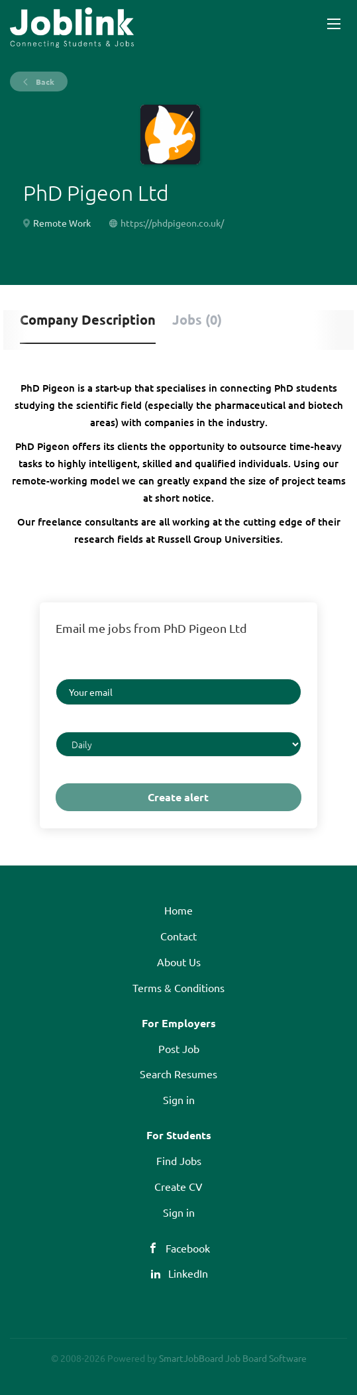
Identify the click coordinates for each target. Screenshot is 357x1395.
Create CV (178, 1186)
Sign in (179, 1099)
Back (44, 81)
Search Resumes (178, 1073)
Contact (178, 935)
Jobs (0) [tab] (197, 319)
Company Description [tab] (88, 319)
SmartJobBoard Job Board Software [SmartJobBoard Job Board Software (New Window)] (233, 1358)
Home (178, 910)
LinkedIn (188, 1273)
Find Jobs (178, 1160)
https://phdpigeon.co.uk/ (172, 223)
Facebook (188, 1248)
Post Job (178, 1048)
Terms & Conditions (178, 987)
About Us (179, 961)
